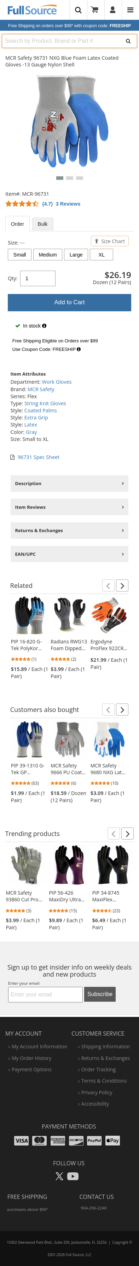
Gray (31, 432)
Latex (30, 424)
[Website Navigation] (130, 10)
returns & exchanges (105, 1058)
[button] (60, 178)
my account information (39, 1046)
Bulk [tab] (43, 224)
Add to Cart (69, 302)
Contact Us (97, 1197)
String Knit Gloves (45, 403)
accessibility (95, 1103)
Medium (48, 255)
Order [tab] (17, 224)
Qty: (12, 278)
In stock (30, 326)
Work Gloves (57, 381)
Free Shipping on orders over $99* (69, 25)
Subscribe (99, 994)
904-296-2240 (93, 1208)
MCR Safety (41, 389)
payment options (32, 1069)
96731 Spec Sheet (38, 457)
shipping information (105, 1046)
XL (102, 255)
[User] (113, 10)
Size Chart (110, 240)
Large (76, 255)
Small (19, 255)
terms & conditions (104, 1080)
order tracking (98, 1069)
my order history (31, 1058)
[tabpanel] (69, 297)
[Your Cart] (96, 10)
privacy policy (96, 1092)
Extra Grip (36, 417)
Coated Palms (40, 410)
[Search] (128, 41)
